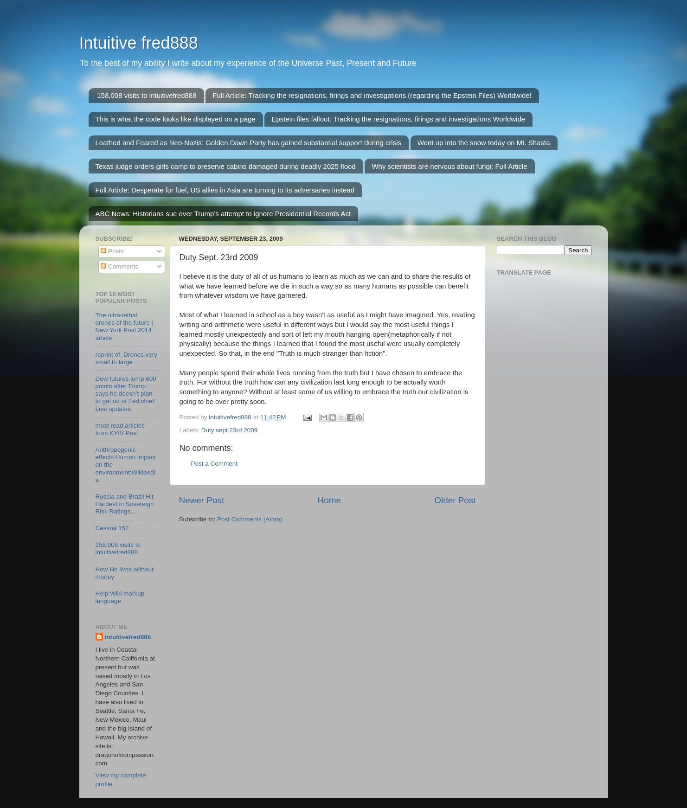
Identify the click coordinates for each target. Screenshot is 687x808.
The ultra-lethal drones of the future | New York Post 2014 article (124, 326)
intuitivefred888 (128, 637)
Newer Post (202, 500)
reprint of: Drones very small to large (127, 358)
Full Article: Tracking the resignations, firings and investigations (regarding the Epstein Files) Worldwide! (372, 95)
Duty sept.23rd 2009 (229, 430)
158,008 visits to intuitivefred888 (146, 95)
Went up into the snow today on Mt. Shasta (483, 143)
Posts (112, 251)
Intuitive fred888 (138, 42)
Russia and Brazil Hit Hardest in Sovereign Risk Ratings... (125, 504)
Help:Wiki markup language (120, 597)
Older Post (454, 500)
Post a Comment (214, 463)
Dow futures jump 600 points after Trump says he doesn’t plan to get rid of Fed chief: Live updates (126, 393)
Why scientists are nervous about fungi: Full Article (449, 166)
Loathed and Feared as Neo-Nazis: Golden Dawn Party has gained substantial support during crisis (249, 143)
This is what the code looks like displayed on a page (176, 119)
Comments (119, 266)
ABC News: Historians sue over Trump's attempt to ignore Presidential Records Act (223, 214)
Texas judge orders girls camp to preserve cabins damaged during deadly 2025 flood (226, 166)
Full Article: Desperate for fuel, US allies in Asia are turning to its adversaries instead (225, 190)
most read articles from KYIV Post (120, 429)
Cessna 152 (112, 528)
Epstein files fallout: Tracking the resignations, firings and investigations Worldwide (398, 119)
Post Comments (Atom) (249, 519)
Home (329, 500)
